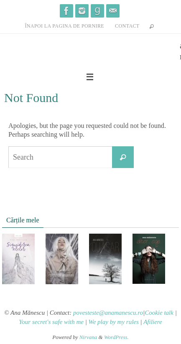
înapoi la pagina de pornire (64, 26)
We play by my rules (114, 322)
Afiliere (152, 322)
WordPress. (116, 337)
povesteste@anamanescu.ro (108, 312)
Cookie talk (159, 312)
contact (127, 26)
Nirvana (88, 337)
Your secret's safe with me (51, 322)
